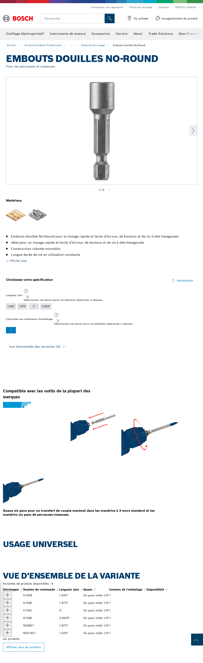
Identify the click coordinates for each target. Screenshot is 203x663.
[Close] (27, 297)
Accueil (11, 45)
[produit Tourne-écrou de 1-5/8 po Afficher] (7, 633)
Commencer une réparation (107, 7)
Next (193, 130)
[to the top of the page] (197, 640)
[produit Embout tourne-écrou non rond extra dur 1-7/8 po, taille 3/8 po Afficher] (7, 603)
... (71, 45)
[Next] (109, 190)
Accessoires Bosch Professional (43, 45)
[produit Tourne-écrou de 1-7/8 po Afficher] (7, 625)
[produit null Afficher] (7, 610)
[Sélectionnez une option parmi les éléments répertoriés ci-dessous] (26, 291)
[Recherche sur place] (110, 18)
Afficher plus (18, 260)
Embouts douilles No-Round (129, 45)
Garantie (164, 7)
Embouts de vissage (93, 45)
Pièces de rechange (140, 7)
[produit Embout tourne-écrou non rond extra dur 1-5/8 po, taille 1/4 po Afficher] (7, 595)
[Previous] (93, 190)
